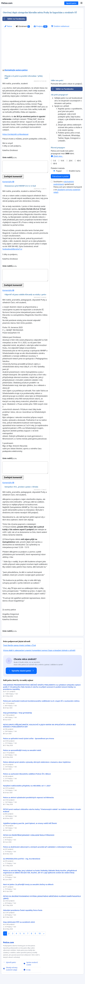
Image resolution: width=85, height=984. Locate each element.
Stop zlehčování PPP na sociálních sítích (19, 922)
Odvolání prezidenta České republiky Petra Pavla (22, 910)
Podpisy (40, 26)
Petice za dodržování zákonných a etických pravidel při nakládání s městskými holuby (37, 847)
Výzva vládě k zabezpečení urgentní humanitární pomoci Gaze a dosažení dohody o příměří (39, 650)
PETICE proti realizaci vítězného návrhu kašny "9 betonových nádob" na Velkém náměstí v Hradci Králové (42, 810)
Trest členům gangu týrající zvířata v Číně (19, 645)
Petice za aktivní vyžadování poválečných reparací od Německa (28, 797)
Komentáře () (8, 181)
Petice (8, 26)
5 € (54, 160)
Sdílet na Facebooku (14, 19)
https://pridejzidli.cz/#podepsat (15, 134)
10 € (62, 160)
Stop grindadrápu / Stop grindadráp (17, 713)
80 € (55, 163)
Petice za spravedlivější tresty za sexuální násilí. (22, 750)
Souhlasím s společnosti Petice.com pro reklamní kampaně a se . (67, 186)
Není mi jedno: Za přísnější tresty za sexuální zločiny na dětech (28, 884)
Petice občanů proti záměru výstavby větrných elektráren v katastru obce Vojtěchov (37, 762)
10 (40, 933)
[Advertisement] (42, 49)
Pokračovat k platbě (60, 176)
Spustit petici (71, 3)
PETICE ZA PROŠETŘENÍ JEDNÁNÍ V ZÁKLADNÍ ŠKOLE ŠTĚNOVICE (28, 835)
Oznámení (23, 26)
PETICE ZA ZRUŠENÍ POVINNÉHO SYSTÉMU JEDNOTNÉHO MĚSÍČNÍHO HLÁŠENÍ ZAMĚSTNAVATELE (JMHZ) (42, 897)
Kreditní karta (74, 171)
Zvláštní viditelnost (60, 26)
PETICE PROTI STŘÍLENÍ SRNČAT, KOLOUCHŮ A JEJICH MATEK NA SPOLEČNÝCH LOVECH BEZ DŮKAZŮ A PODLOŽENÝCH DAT (39, 725)
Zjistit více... (57, 156)
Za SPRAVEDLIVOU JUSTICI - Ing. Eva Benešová (21, 859)
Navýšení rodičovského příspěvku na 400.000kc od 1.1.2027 (27, 786)
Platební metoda (58, 168)
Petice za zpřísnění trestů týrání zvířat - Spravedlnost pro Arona (28, 738)
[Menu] (81, 3)
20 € (70, 160)
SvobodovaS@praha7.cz (12, 249)
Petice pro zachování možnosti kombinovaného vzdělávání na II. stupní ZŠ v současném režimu (41, 701)
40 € (79, 160)
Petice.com (6, 3)
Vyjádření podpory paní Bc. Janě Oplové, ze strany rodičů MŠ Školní (30, 823)
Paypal (59, 171)
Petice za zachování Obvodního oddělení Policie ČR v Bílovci (27, 774)
